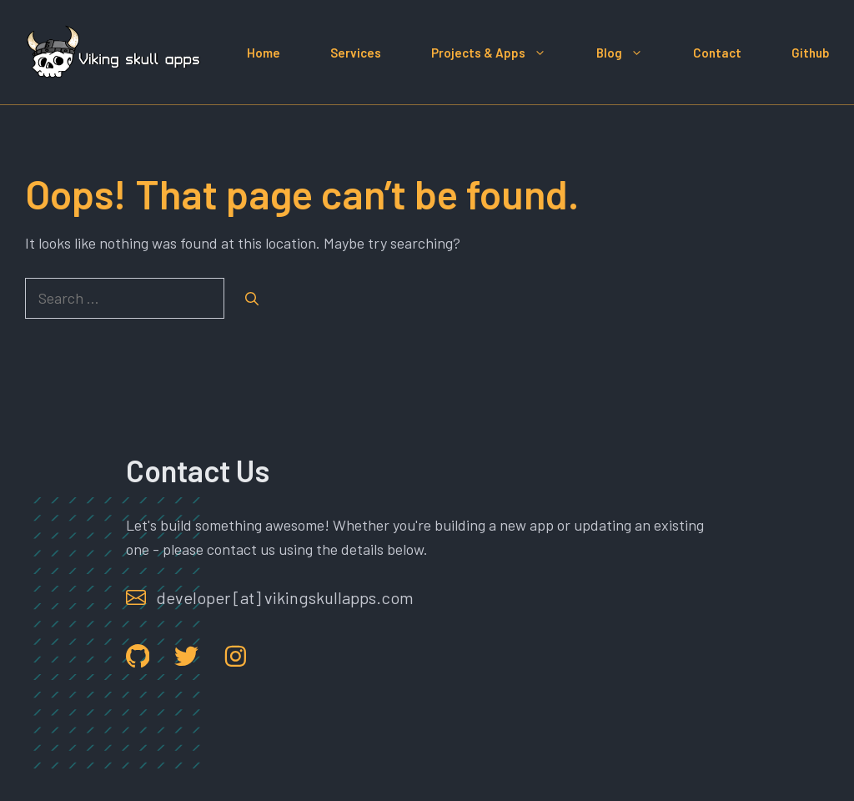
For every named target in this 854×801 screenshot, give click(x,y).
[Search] (252, 299)
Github (810, 52)
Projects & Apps (501, 52)
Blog (632, 52)
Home (263, 52)
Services (355, 52)
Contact (717, 52)
